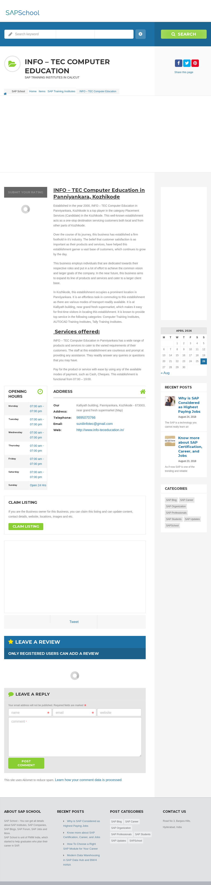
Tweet (74, 619)
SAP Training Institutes (69, 89)
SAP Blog (171, 493)
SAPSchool (172, 518)
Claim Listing (24, 524)
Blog (183, 874)
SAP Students (174, 512)
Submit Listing (199, 874)
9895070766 (84, 414)
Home (34, 89)
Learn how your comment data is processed (83, 776)
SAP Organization (176, 499)
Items (47, 89)
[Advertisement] (105, 131)
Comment (19, 718)
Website (105, 709)
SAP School (34, 874)
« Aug (164, 369)
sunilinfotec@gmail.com (91, 420)
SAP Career (186, 493)
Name (30, 710)
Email (75, 710)
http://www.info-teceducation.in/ (96, 427)
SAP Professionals (176, 506)
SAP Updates (192, 512)
